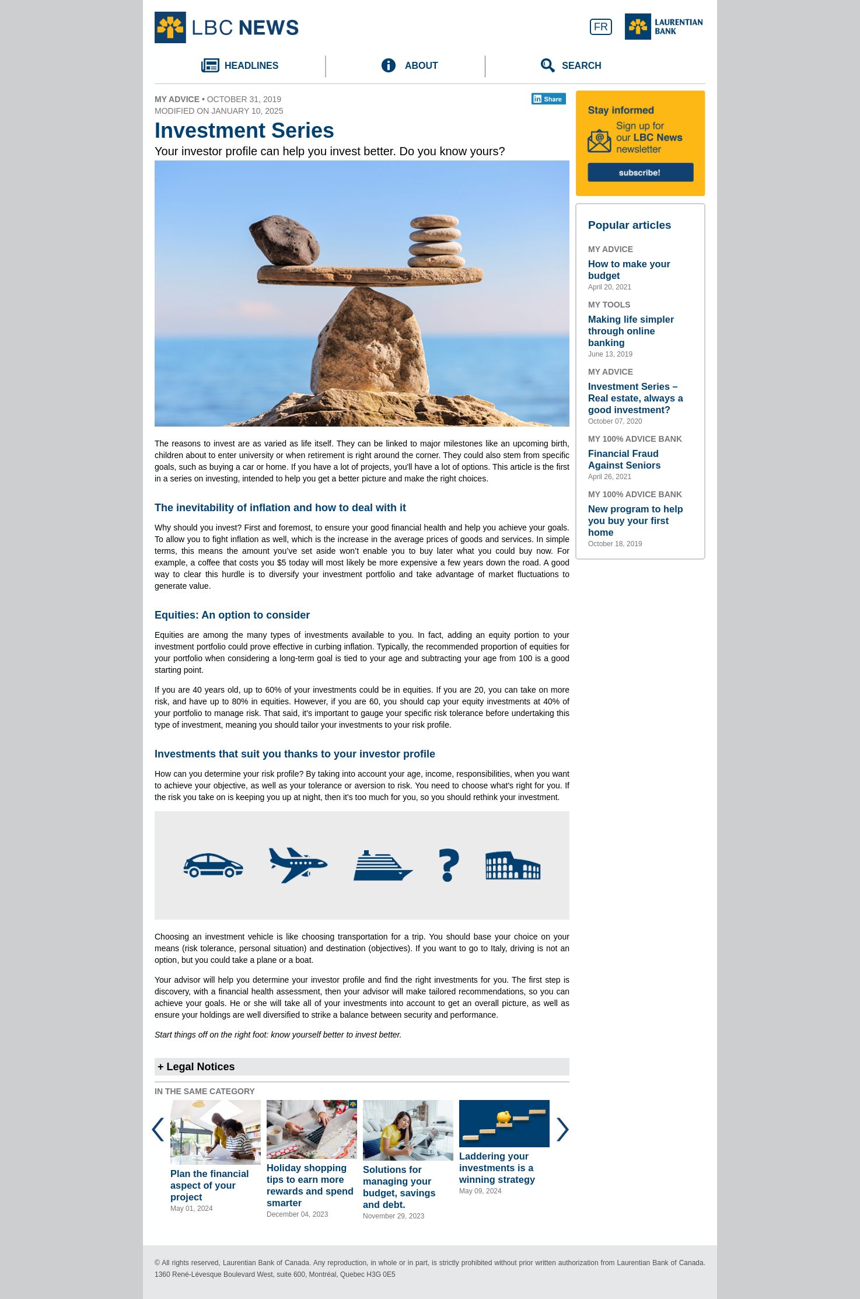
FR (601, 27)
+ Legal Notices (196, 1067)
